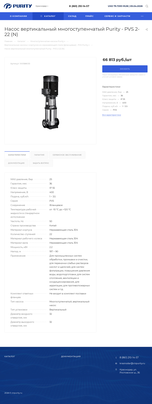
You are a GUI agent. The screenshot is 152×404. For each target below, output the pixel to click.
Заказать (125, 69)
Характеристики (17, 155)
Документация (16, 163)
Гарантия (39, 155)
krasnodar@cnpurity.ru (132, 363)
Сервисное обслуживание (67, 155)
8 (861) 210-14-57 (79, 6)
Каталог (9, 356)
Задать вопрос (41, 163)
